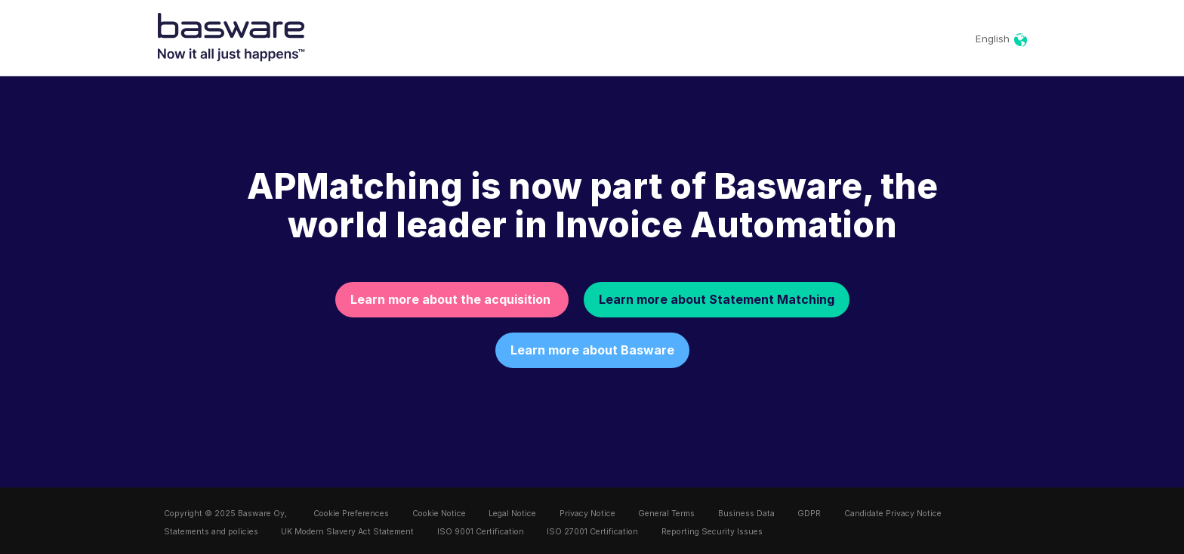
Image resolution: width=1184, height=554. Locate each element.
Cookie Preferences (351, 513)
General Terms (666, 513)
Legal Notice (512, 513)
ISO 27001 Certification (592, 532)
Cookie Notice (439, 513)
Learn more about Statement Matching (716, 299)
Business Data (746, 513)
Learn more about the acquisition (451, 299)
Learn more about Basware (592, 349)
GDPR (809, 513)
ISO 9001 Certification (480, 532)
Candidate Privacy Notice (893, 513)
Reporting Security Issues (712, 532)
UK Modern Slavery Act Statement (347, 532)
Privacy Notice (587, 513)
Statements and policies (211, 532)
